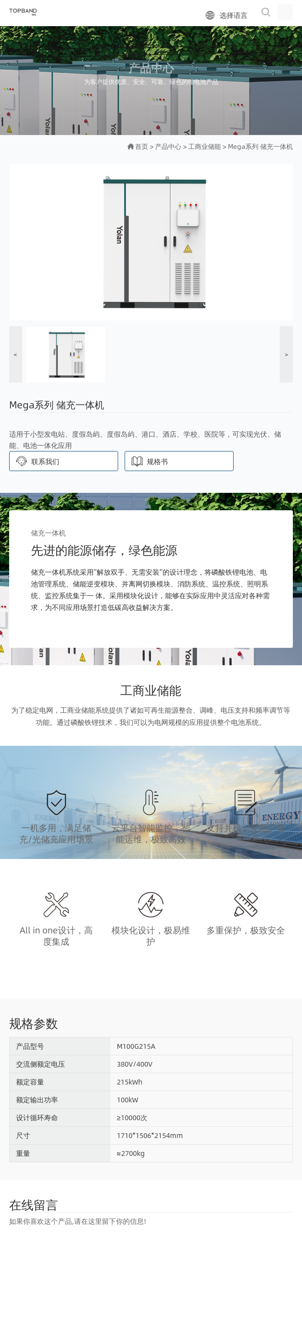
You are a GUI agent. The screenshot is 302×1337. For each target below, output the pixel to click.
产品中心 (168, 146)
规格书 (157, 461)
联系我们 (45, 461)
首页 (141, 146)
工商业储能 (204, 146)
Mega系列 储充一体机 (260, 146)
